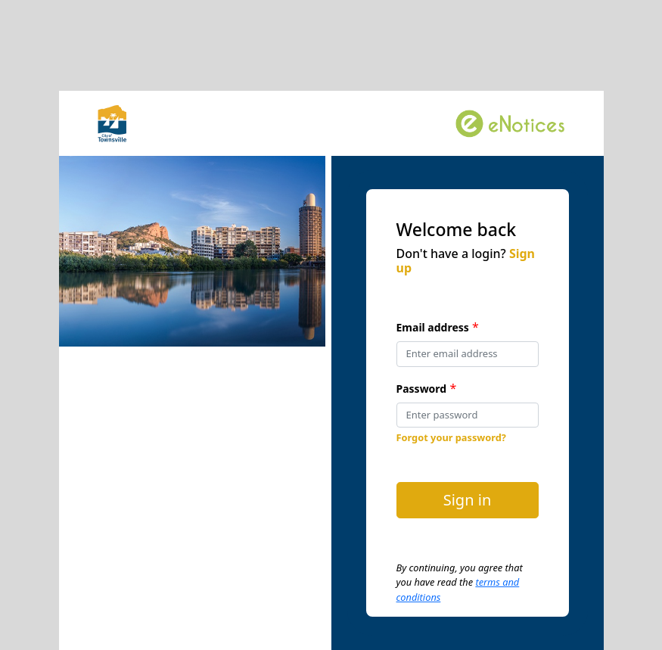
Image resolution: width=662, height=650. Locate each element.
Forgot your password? (451, 437)
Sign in (467, 500)
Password (421, 388)
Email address (432, 327)
